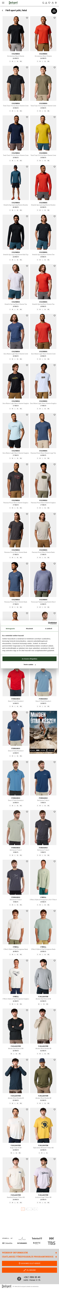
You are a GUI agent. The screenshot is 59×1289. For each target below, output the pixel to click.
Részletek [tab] (29, 628)
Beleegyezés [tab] (10, 628)
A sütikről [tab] (48, 628)
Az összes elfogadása (29, 659)
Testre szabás (30, 664)
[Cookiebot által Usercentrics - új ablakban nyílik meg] (48, 623)
